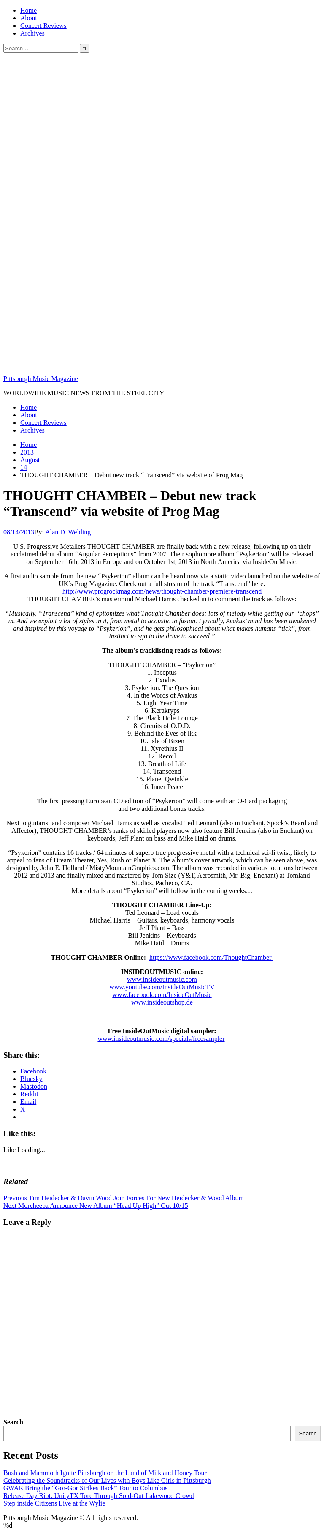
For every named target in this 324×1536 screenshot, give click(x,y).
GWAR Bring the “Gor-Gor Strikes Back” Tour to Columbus (85, 1488)
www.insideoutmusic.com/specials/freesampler (160, 1038)
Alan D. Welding (68, 532)
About (28, 18)
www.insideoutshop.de (162, 1002)
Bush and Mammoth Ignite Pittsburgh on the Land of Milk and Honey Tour (105, 1472)
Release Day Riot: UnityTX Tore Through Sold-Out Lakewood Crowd (98, 1495)
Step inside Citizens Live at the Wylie (54, 1503)
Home (28, 10)
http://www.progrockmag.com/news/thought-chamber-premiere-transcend (162, 591)
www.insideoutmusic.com (162, 979)
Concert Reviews (43, 25)
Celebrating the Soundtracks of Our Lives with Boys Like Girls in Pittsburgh (107, 1480)
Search (13, 1422)
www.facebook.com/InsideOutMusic (161, 994)
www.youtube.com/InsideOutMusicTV (162, 987)
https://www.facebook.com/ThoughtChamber (211, 957)
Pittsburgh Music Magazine (40, 378)
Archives (32, 33)
